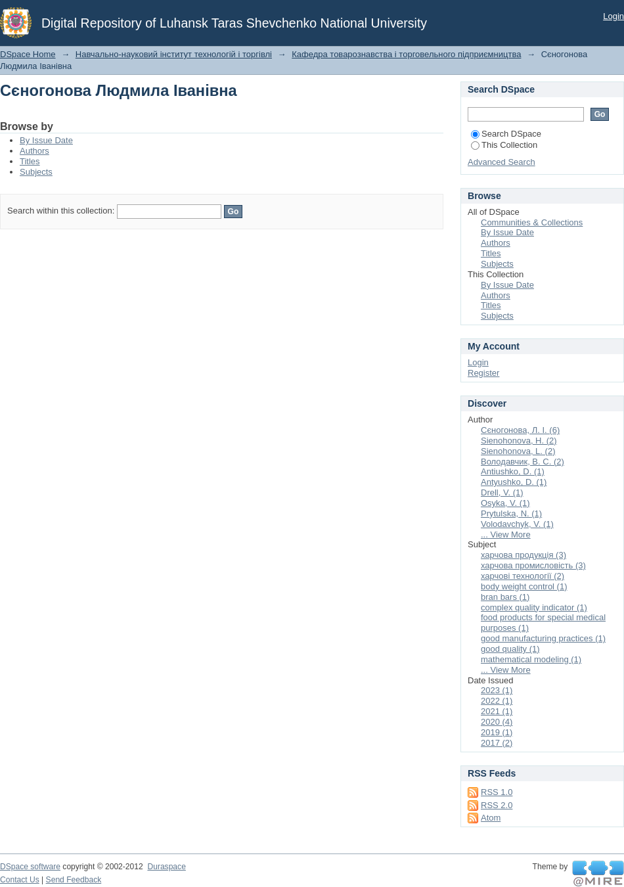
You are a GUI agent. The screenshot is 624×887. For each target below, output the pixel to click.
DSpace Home (28, 54)
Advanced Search (501, 162)
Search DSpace (506, 134)
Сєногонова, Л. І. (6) (520, 430)
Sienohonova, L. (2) (518, 451)
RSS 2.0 (496, 805)
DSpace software (30, 866)
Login (613, 16)
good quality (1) (510, 649)
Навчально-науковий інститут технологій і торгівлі (174, 54)
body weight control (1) (524, 586)
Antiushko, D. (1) (513, 471)
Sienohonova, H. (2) (519, 440)
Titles (30, 161)
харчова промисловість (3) (533, 565)
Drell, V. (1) (502, 492)
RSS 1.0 (496, 792)
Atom (491, 818)
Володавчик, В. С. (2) (522, 461)
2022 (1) (496, 701)
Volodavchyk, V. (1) (517, 524)
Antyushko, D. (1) (513, 482)
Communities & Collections (532, 222)
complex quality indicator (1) (534, 607)
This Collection (504, 145)
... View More (506, 534)
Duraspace (166, 866)
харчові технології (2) (522, 576)
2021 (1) (496, 711)
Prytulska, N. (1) (511, 513)
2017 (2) (496, 743)
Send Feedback (74, 879)
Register (483, 373)
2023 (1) (496, 690)
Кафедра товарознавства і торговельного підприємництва (406, 54)
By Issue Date (46, 140)
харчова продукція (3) (523, 555)
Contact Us (19, 879)
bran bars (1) (505, 597)
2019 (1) (496, 732)
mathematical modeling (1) (531, 659)
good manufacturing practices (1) (543, 638)
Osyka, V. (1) (505, 503)
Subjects (36, 172)
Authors (34, 151)
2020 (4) (496, 722)
